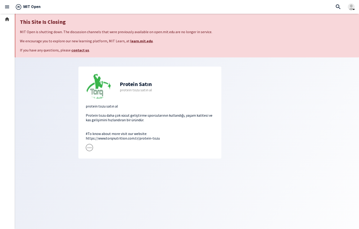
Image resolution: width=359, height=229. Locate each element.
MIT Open (32, 7)
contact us (80, 50)
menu (7, 7)
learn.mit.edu (141, 41)
